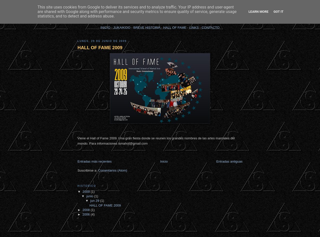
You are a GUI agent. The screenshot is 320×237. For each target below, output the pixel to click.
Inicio (164, 161)
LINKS (194, 27)
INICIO (105, 27)
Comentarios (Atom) (112, 170)
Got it (279, 11)
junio (90, 196)
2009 (86, 192)
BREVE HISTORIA (146, 27)
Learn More (258, 11)
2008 (86, 210)
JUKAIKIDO (121, 27)
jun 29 (95, 201)
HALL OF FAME (174, 27)
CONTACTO (211, 27)
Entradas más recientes (95, 161)
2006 (86, 214)
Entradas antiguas (229, 161)
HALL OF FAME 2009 (100, 47)
